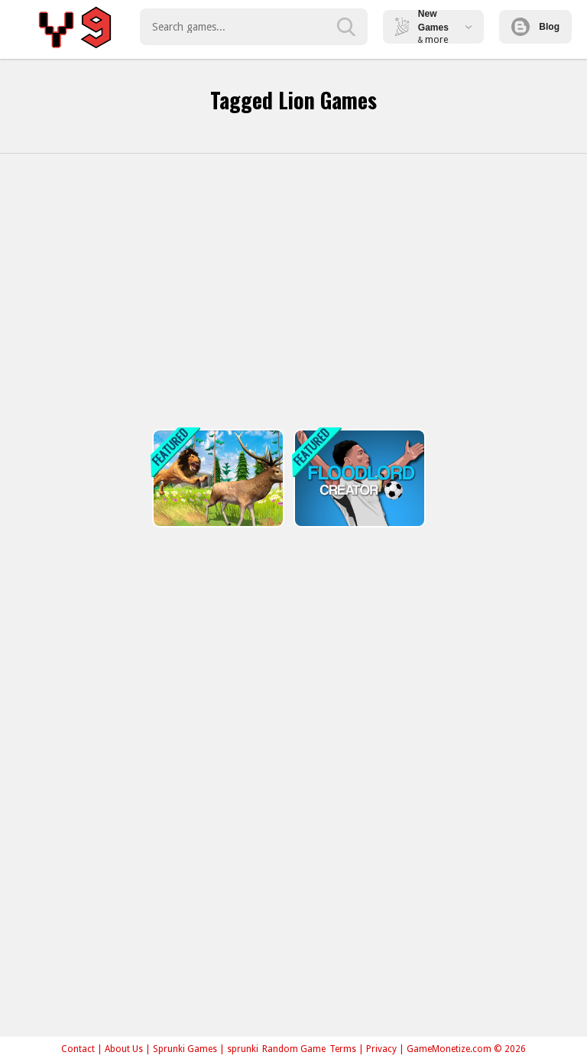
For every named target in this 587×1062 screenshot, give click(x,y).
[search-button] (346, 27)
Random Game (294, 1049)
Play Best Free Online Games (77, 27)
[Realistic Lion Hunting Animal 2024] (216, 478)
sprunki (242, 1049)
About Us (124, 1049)
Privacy (381, 1049)
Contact (78, 1049)
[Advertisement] (293, 291)
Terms (342, 1049)
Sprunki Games (185, 1049)
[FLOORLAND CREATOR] (358, 478)
